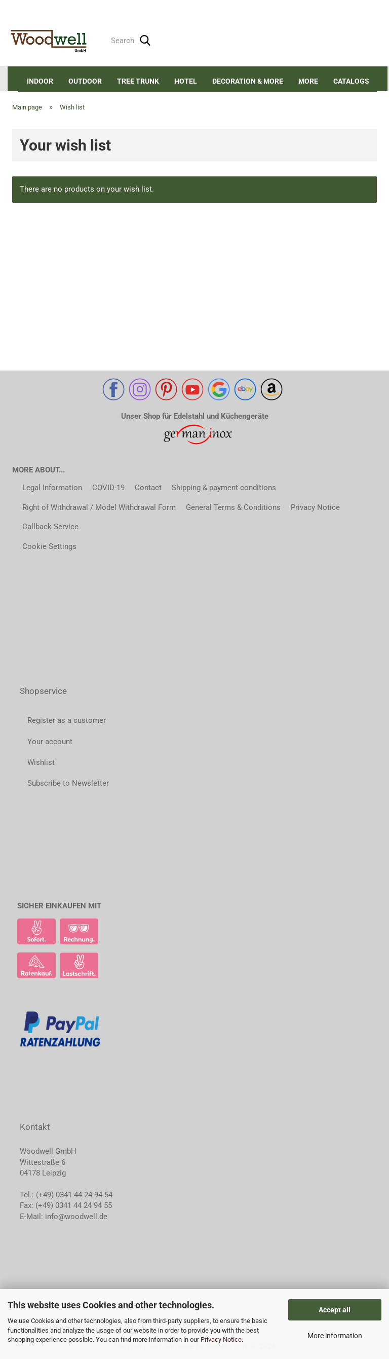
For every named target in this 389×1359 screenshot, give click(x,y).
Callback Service (50, 526)
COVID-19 (108, 487)
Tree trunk (138, 81)
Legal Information (52, 487)
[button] (302, 7)
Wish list (368, 7)
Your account (49, 741)
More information (334, 1336)
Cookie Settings (49, 546)
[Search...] (144, 41)
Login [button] (331, 7)
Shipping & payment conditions (224, 487)
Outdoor (85, 81)
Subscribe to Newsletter (68, 783)
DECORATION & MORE (247, 81)
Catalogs (351, 81)
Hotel (185, 81)
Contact (148, 487)
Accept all (335, 1310)
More (308, 81)
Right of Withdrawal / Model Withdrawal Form (99, 507)
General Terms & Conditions (233, 507)
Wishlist (41, 762)
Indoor (40, 81)
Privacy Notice (221, 1339)
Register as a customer (66, 720)
